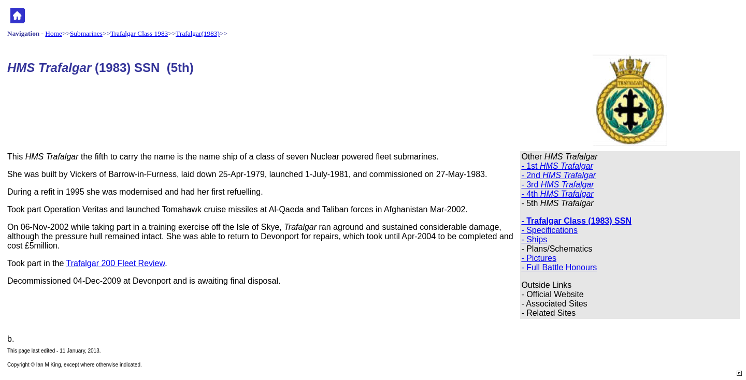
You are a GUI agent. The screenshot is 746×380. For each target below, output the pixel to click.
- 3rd (557, 184)
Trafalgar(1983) (198, 33)
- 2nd (558, 175)
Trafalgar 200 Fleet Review (115, 263)
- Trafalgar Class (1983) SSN (576, 220)
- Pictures (538, 258)
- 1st (557, 166)
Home (53, 33)
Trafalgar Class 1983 (139, 33)
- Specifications (549, 230)
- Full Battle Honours (559, 267)
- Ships (534, 239)
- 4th (557, 193)
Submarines (86, 33)
